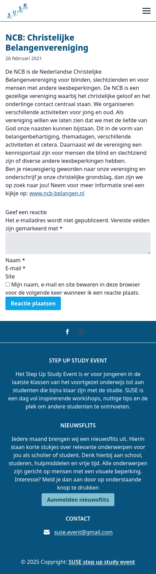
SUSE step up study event (102, 562)
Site (10, 276)
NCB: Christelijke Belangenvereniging (46, 42)
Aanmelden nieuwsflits (78, 499)
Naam (15, 260)
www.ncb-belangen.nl (57, 193)
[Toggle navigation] (146, 10)
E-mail (15, 268)
